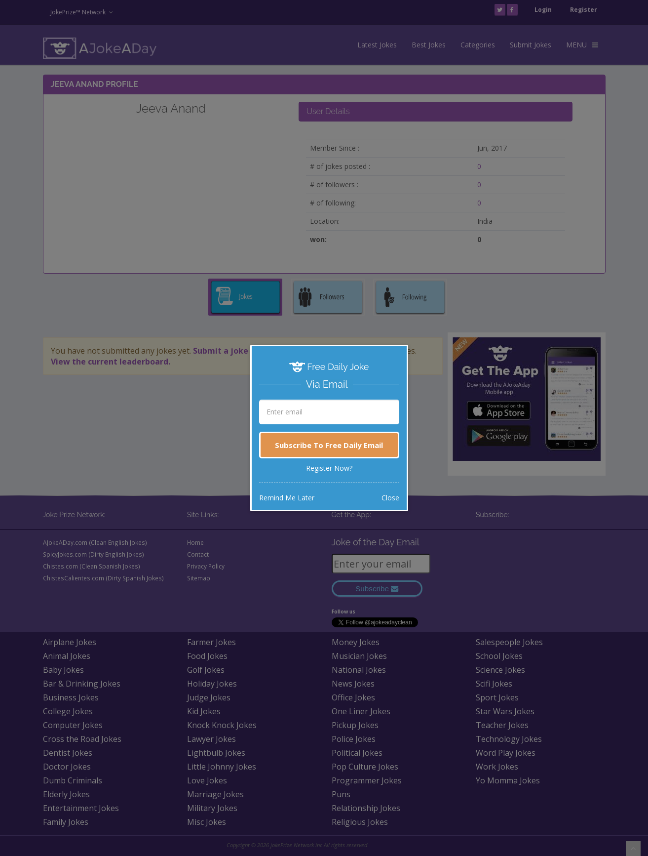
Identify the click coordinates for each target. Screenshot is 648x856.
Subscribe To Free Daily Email (329, 445)
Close (390, 497)
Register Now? (329, 468)
